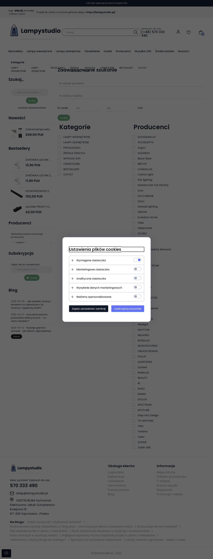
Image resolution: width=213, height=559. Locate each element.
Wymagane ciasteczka (91, 260)
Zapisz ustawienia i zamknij (88, 309)
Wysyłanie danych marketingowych (99, 288)
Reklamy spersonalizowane (93, 297)
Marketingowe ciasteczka (92, 269)
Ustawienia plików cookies (95, 249)
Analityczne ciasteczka (91, 278)
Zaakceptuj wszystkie (127, 309)
